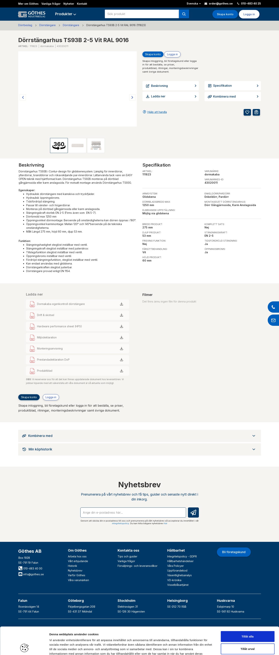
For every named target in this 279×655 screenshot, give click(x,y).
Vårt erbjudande (78, 561)
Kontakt (82, 3)
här (165, 523)
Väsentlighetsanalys (179, 575)
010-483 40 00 (30, 568)
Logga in (249, 14)
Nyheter (68, 3)
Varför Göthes (76, 575)
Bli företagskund (234, 552)
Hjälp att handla (157, 112)
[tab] (139, 436)
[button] (65, 14)
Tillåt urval (248, 623)
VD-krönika (174, 580)
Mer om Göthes (28, 3)
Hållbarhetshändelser (180, 561)
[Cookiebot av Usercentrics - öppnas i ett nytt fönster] (24, 647)
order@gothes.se (218, 3)
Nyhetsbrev (75, 570)
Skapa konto (225, 14)
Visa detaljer (204, 647)
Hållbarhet (176, 550)
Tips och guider (127, 556)
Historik (72, 565)
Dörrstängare (47, 25)
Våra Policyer (175, 565)
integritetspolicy (120, 523)
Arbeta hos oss (77, 556)
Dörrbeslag (25, 25)
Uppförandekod (177, 570)
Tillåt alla (248, 610)
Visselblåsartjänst (178, 584)
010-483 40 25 (249, 3)
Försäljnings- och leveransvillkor (137, 565)
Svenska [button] (194, 3)
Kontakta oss (128, 550)
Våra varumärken (78, 580)
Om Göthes (77, 550)
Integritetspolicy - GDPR (182, 556)
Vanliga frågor (51, 3)
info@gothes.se (31, 574)
